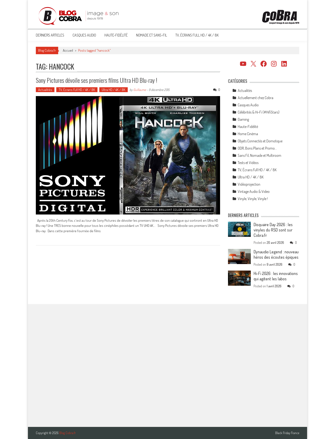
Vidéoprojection (249, 184)
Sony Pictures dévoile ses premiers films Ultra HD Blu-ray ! (96, 80)
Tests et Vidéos (248, 162)
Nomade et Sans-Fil (151, 35)
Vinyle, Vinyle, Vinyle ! (253, 198)
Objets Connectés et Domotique (260, 141)
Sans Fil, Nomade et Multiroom (259, 155)
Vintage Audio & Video (254, 191)
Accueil (68, 50)
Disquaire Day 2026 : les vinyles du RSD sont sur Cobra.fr (273, 230)
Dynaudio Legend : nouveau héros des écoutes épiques (276, 254)
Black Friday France (287, 433)
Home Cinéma (248, 133)
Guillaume (139, 90)
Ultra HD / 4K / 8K (113, 89)
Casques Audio (84, 35)
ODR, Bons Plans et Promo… (257, 148)
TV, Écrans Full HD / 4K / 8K (197, 35)
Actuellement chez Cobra (255, 97)
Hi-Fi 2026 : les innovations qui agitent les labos (276, 276)
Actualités (45, 89)
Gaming (243, 119)
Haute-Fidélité (116, 35)
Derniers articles (50, 35)
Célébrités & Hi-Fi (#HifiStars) (258, 112)
